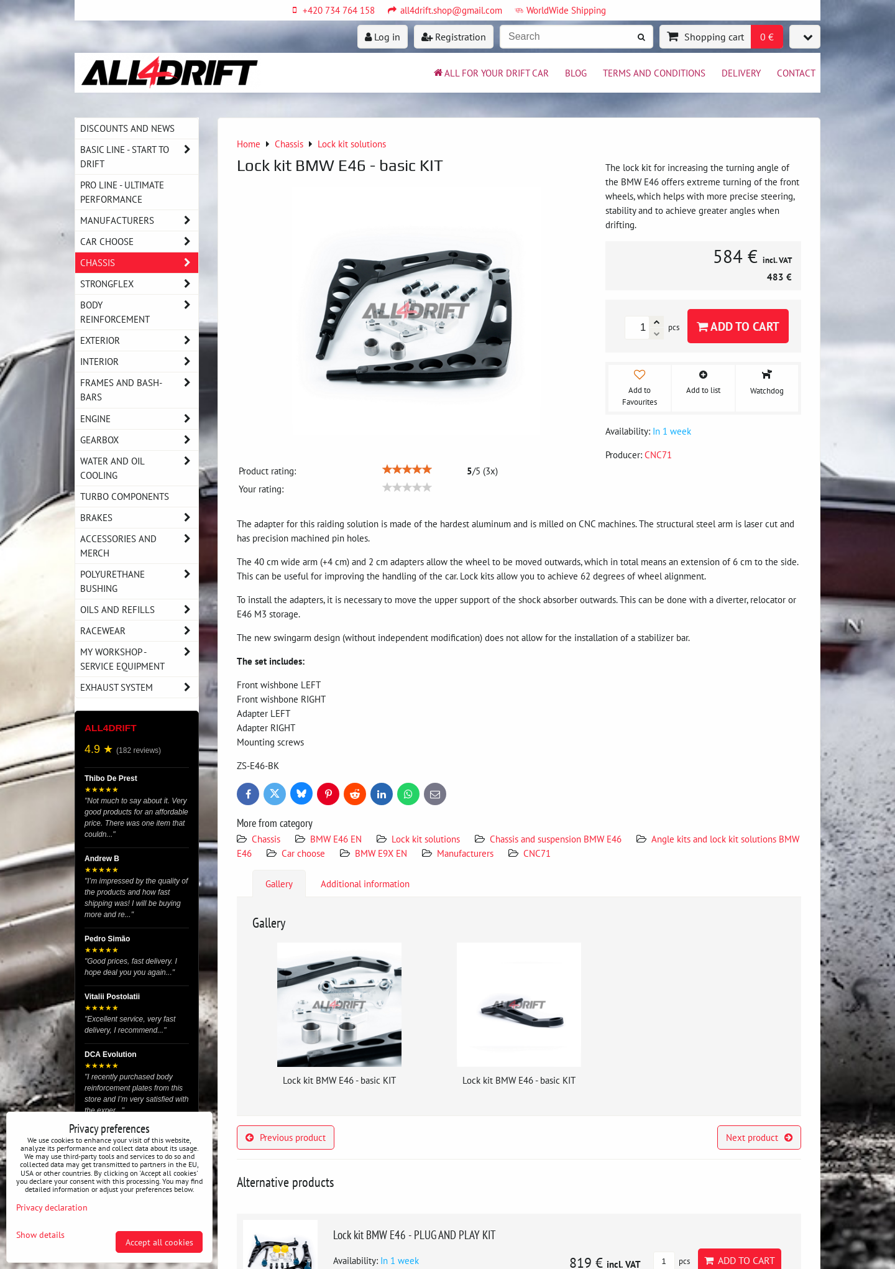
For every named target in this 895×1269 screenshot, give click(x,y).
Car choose (303, 853)
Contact (796, 73)
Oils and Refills (139, 609)
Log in (382, 36)
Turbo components (124, 496)
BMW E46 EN (336, 839)
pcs (671, 1261)
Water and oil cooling (139, 468)
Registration (453, 36)
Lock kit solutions (426, 839)
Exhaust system (139, 687)
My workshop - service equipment (139, 659)
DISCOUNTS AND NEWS (127, 128)
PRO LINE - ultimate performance (122, 191)
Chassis (266, 839)
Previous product (286, 1137)
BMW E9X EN (381, 853)
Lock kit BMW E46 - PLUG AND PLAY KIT (414, 1234)
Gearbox (139, 440)
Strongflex (139, 284)
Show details (40, 1235)
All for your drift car (490, 73)
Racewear (139, 631)
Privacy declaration (52, 1207)
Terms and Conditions (654, 73)
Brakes (139, 517)
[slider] (407, 469)
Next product (759, 1137)
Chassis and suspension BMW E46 (556, 839)
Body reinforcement (139, 312)
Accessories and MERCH (139, 545)
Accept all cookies (159, 1242)
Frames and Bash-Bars (139, 389)
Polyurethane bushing (139, 581)
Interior (139, 361)
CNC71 (537, 853)
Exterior (139, 340)
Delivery (741, 73)
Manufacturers (465, 853)
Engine (139, 418)
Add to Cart (738, 326)
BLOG (576, 73)
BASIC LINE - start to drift (139, 156)
